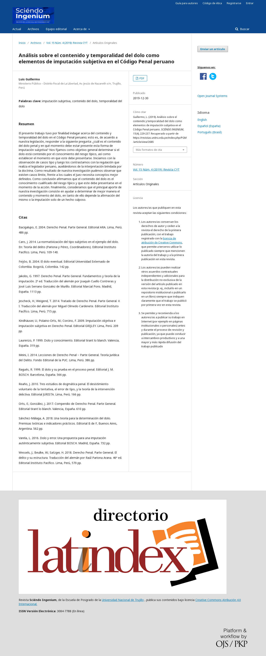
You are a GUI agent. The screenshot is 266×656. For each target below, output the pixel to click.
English (202, 120)
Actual (16, 29)
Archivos (33, 29)
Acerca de (80, 29)
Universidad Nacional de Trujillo (123, 600)
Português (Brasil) (209, 132)
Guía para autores (186, 3)
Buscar (244, 29)
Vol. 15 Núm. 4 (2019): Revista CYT (67, 43)
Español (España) (208, 126)
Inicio (22, 43)
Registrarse (234, 3)
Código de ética (212, 3)
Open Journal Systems (212, 96)
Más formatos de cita (149, 150)
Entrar (250, 3)
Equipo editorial (56, 29)
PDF (141, 78)
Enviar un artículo (212, 49)
